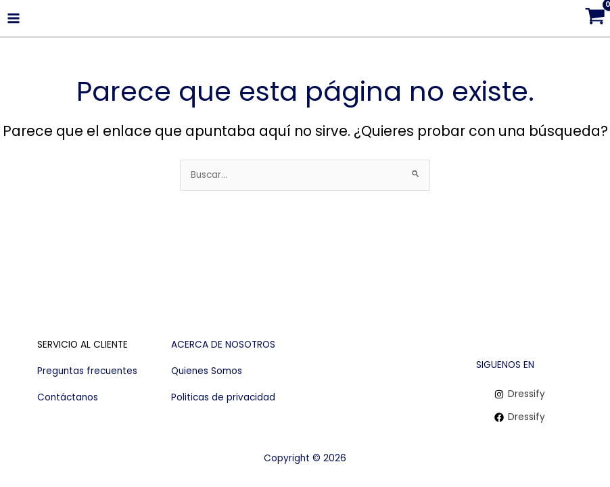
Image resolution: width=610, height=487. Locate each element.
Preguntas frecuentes (87, 371)
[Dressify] (520, 394)
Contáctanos (67, 397)
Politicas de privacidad (223, 397)
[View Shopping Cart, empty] (595, 17)
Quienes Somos (206, 371)
